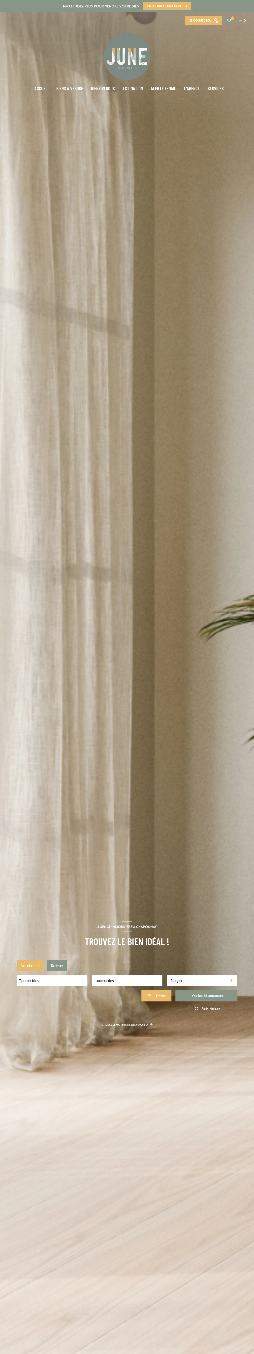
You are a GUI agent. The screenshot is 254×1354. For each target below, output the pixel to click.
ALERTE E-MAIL (163, 88)
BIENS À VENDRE (69, 88)
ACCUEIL (41, 88)
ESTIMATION (133, 88)
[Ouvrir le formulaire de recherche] (156, 995)
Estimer (57, 965)
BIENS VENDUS (103, 88)
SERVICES (216, 88)
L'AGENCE (192, 88)
